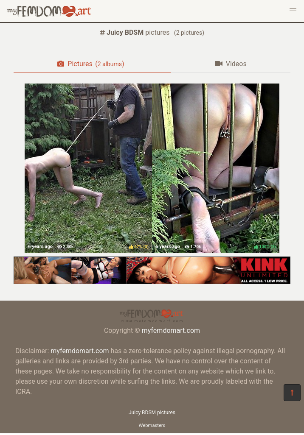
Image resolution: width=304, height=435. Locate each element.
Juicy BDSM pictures (152, 412)
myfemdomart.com (171, 330)
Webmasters (152, 425)
